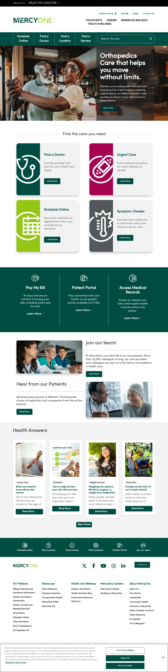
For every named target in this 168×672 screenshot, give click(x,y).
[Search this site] (126, 39)
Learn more (109, 108)
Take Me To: (19, 3)
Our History (135, 593)
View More (84, 524)
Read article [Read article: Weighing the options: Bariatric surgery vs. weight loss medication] (102, 478)
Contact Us (148, 14)
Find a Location (65, 37)
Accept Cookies (125, 666)
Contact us (142, 564)
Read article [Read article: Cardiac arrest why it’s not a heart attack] (138, 477)
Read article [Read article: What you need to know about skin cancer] (29, 478)
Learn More (52, 180)
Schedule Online (23, 37)
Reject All (125, 658)
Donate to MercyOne (140, 606)
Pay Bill (124, 14)
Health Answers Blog (81, 593)
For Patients (94, 20)
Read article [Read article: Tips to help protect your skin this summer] (66, 477)
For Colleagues (137, 623)
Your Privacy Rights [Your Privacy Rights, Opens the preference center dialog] (125, 650)
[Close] (163, 657)
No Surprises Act (21, 630)
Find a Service (85, 37)
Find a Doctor (44, 37)
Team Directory (137, 614)
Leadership (135, 597)
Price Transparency (22, 625)
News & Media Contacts (142, 610)
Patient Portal (106, 14)
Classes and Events (81, 588)
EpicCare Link (48, 606)
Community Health (139, 601)
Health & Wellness (99, 24)
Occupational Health (52, 597)
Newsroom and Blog (134, 20)
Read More (24, 411)
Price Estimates (20, 621)
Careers (111, 20)
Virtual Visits (19, 612)
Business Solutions (51, 593)
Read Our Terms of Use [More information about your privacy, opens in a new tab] (15, 663)
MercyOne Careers (109, 588)
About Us (134, 588)
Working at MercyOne (111, 593)
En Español (135, 619)
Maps (135, 14)
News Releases (49, 588)
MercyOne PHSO (50, 601)
